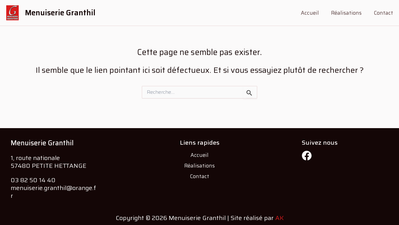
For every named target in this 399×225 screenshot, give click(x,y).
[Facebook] (307, 156)
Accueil (314, 13)
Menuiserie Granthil (60, 13)
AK (279, 218)
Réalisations (348, 13)
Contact (384, 13)
